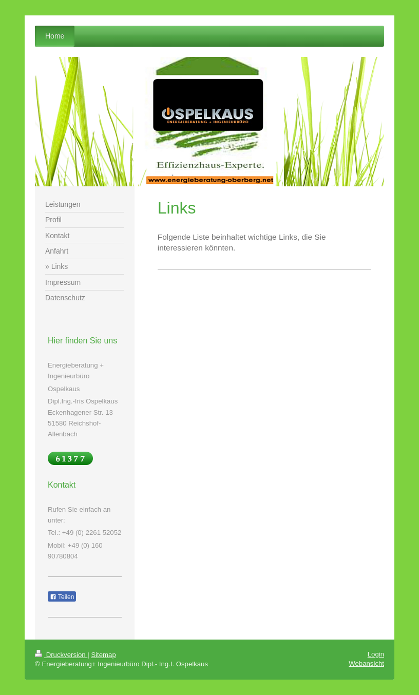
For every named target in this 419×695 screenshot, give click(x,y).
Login (376, 654)
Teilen (62, 597)
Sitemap (103, 655)
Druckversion (61, 655)
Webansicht (366, 663)
